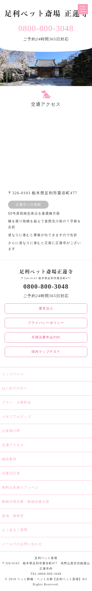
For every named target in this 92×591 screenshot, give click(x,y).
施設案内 (9, 459)
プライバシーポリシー (46, 323)
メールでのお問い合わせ (22, 544)
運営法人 (46, 308)
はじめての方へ (15, 388)
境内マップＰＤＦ (46, 351)
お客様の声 (11, 430)
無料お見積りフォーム (20, 487)
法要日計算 (11, 473)
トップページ (13, 374)
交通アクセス (13, 445)
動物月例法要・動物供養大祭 (25, 501)
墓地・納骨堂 (13, 516)
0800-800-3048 (46, 28)
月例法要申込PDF (45, 337)
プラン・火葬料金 (16, 402)
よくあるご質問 (15, 530)
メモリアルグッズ (16, 416)
